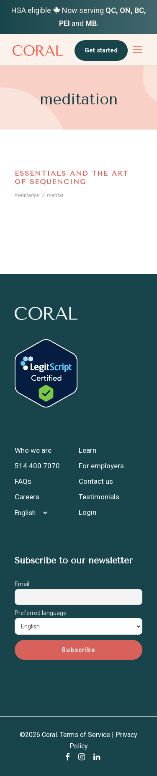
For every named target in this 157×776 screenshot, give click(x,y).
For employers (101, 466)
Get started (101, 50)
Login (87, 512)
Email (22, 584)
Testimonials (99, 497)
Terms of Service (85, 735)
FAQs (23, 481)
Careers (27, 497)
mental (55, 195)
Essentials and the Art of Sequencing (72, 177)
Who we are (33, 450)
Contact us (96, 481)
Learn (87, 450)
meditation (27, 195)
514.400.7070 (37, 466)
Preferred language (41, 613)
